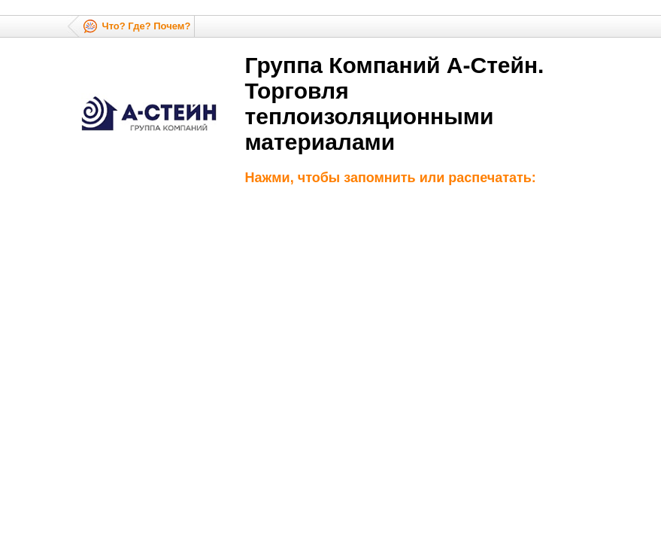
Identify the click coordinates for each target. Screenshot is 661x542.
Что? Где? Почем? (146, 26)
